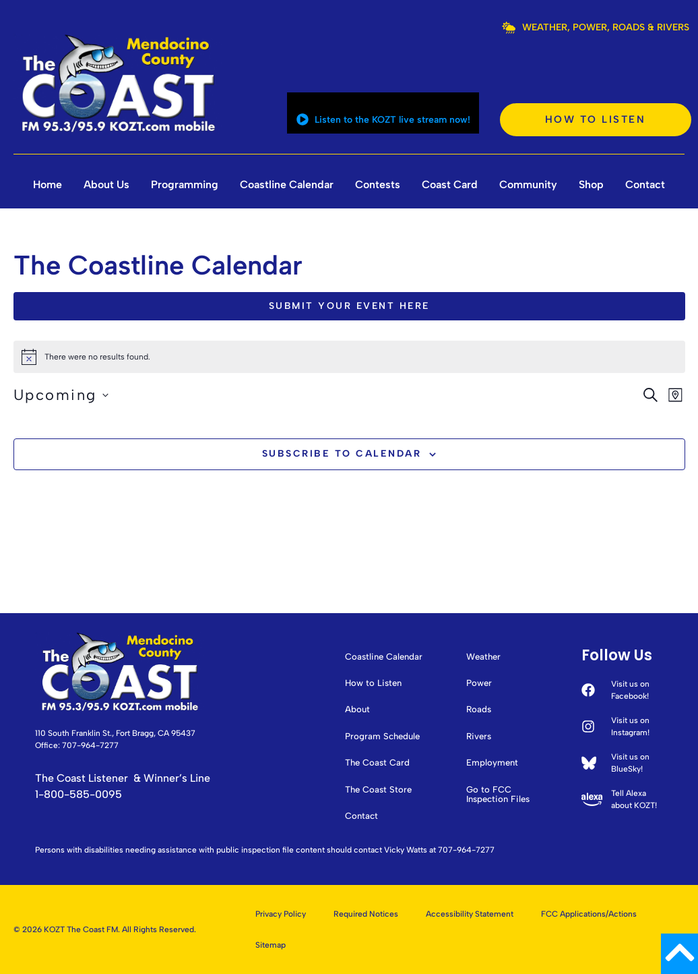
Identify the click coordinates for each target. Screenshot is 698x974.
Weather (483, 657)
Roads (478, 711)
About (357, 711)
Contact (645, 185)
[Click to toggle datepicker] (60, 396)
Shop (591, 185)
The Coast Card (377, 764)
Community (528, 185)
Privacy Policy (280, 914)
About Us (106, 185)
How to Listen (373, 684)
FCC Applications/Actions (587, 914)
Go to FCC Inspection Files (497, 795)
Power (479, 684)
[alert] (349, 358)
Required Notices (365, 914)
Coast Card (450, 185)
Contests (377, 185)
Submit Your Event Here (349, 306)
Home (47, 185)
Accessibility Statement (468, 914)
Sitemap (270, 945)
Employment (492, 764)
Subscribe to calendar (342, 455)
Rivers (478, 737)
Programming (184, 185)
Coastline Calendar (287, 185)
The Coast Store (378, 790)
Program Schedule (382, 737)
